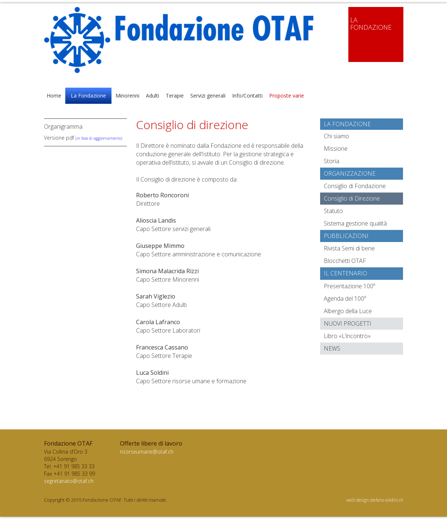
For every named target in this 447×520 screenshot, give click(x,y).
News (332, 348)
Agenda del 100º (345, 298)
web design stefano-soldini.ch (375, 500)
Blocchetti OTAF (345, 261)
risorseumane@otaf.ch (146, 451)
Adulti (152, 95)
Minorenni (127, 95)
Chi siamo (336, 136)
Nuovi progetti (347, 323)
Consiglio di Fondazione (355, 186)
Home (54, 95)
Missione (336, 148)
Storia (331, 161)
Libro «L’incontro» (347, 336)
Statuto (333, 211)
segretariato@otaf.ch (69, 480)
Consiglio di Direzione (352, 198)
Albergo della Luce (348, 311)
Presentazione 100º (349, 286)
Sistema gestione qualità (355, 223)
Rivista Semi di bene (349, 248)
